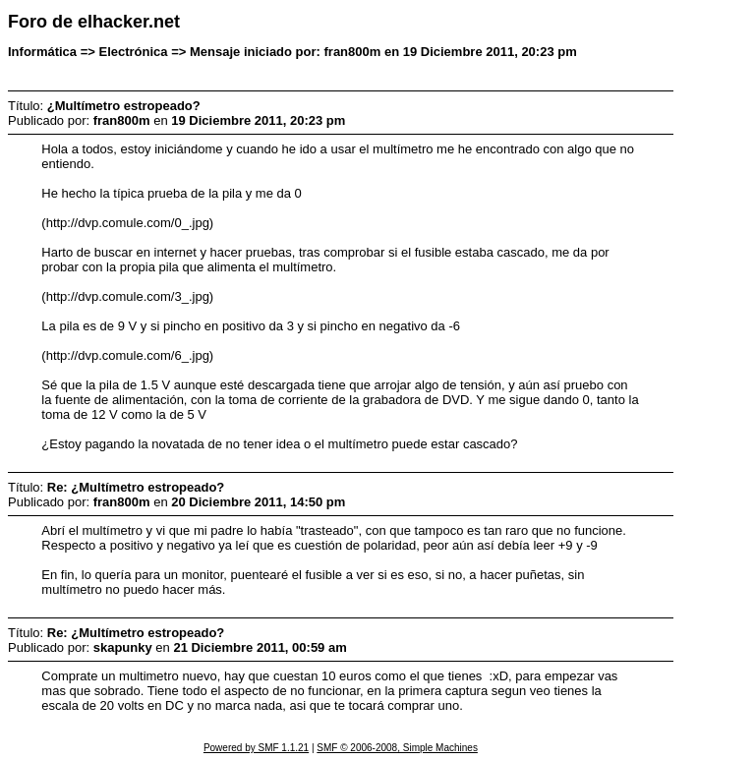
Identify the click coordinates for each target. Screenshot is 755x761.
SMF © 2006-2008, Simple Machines (397, 747)
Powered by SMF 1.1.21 (256, 747)
